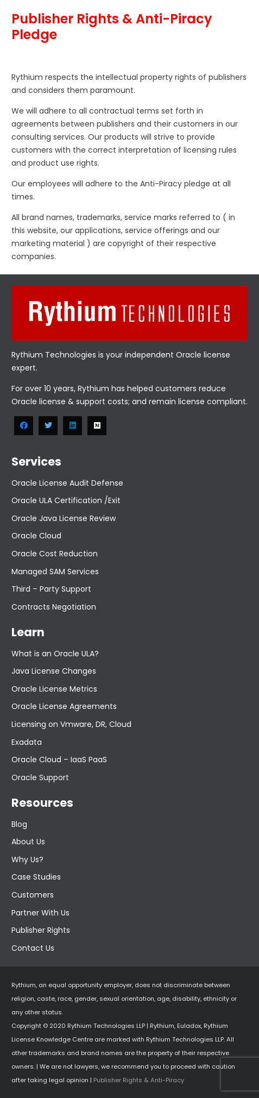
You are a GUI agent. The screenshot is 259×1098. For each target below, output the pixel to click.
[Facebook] (23, 425)
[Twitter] (48, 425)
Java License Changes (53, 671)
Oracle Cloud (36, 535)
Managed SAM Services (55, 571)
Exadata (26, 742)
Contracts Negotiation (53, 606)
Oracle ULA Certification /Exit (66, 500)
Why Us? (27, 859)
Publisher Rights (40, 930)
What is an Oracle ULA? (55, 653)
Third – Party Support (51, 588)
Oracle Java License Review (63, 518)
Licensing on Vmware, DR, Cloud (71, 724)
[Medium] (96, 425)
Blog (19, 824)
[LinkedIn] (72, 425)
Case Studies (36, 876)
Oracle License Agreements (64, 706)
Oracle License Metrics (54, 688)
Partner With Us (40, 912)
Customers (32, 894)
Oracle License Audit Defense (67, 483)
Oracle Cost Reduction (54, 553)
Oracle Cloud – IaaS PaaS (59, 759)
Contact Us (32, 948)
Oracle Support (40, 777)
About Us (28, 841)
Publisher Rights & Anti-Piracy (138, 1080)
